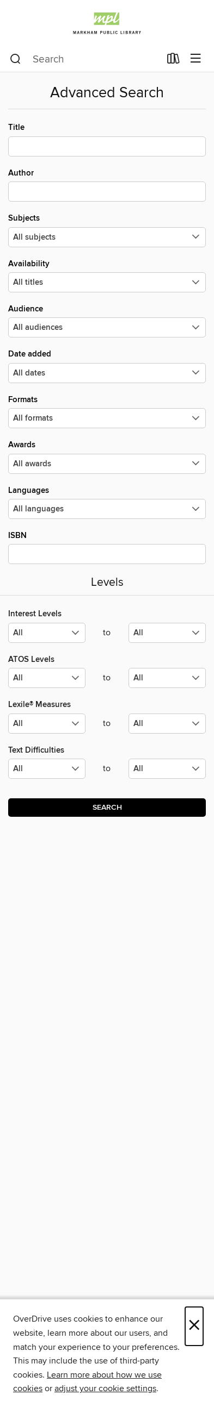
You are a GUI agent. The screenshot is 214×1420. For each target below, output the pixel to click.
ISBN (107, 547)
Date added (107, 366)
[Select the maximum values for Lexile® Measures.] (167, 724)
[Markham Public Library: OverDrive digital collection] (107, 23)
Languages (107, 502)
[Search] (15, 59)
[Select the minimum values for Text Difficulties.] (46, 769)
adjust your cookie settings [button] (105, 1388)
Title (107, 139)
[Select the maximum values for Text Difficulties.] (167, 769)
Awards (107, 456)
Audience (107, 320)
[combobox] (85, 59)
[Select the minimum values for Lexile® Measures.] (46, 724)
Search (107, 807)
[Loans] (173, 61)
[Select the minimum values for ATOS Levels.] (46, 678)
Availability (107, 275)
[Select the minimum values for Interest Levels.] (46, 633)
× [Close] (194, 1326)
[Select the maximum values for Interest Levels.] (167, 633)
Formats (107, 411)
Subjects (107, 230)
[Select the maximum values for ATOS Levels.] (167, 678)
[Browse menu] (196, 59)
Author (107, 185)
